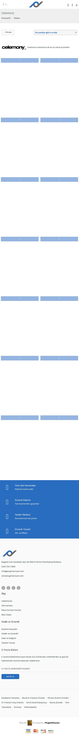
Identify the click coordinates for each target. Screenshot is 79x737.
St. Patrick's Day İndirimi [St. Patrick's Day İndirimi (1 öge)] (12, 702)
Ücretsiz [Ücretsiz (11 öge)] (17, 707)
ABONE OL (10, 677)
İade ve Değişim (8, 638)
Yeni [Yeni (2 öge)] (67, 702)
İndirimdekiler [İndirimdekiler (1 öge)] (30, 707)
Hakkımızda (6, 601)
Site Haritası (7, 605)
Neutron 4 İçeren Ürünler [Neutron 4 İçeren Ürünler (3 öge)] (33, 698)
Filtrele (8, 32)
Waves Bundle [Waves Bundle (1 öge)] (56, 702)
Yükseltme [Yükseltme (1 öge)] (6, 707)
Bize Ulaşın (6, 615)
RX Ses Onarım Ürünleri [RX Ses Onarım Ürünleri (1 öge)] (58, 698)
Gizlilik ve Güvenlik (9, 633)
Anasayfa (5, 18)
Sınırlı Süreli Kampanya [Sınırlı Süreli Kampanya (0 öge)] (36, 702)
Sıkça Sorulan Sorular (11, 610)
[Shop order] (55, 32)
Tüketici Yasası (8, 643)
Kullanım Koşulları (9, 629)
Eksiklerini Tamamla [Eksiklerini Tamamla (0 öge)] (10, 698)
